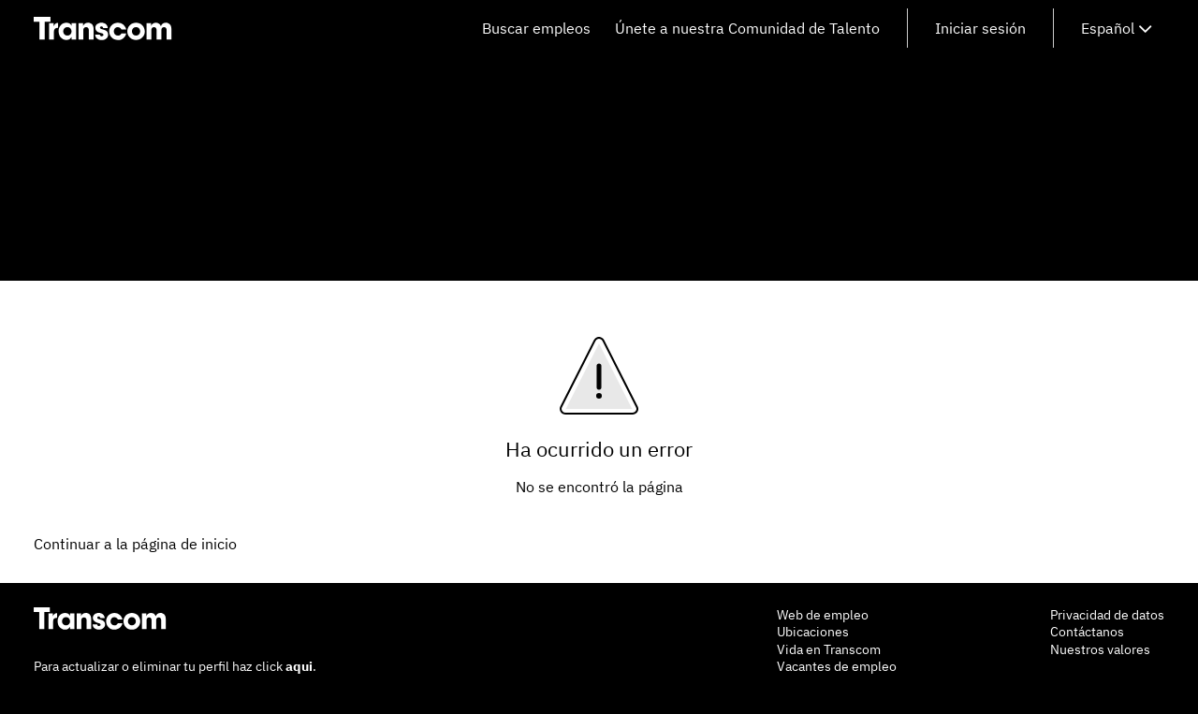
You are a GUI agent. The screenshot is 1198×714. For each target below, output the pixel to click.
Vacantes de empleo (837, 666)
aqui (299, 666)
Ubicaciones (813, 631)
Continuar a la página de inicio (135, 543)
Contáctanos (1087, 631)
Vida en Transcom (829, 649)
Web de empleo (823, 614)
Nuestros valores (1100, 649)
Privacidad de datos (1107, 614)
